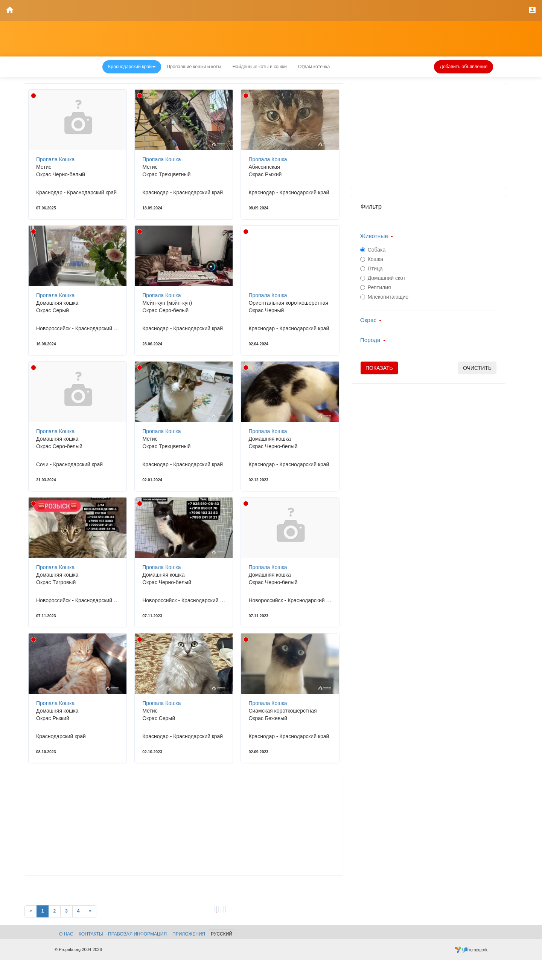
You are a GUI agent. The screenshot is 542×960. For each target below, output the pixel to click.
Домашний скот (383, 278)
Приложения (188, 934)
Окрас (371, 320)
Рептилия (375, 287)
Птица (371, 269)
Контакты (91, 934)
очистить (477, 368)
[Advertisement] (184, 822)
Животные (376, 236)
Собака (373, 250)
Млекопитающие (384, 297)
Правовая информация (137, 934)
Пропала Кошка (55, 159)
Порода (373, 340)
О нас (66, 934)
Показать (379, 368)
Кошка (371, 259)
